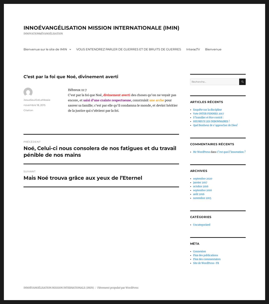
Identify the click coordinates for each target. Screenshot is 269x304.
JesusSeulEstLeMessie (37, 99)
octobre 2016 (200, 186)
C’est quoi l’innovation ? (231, 152)
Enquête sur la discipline (207, 109)
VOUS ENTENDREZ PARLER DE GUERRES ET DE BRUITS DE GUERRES (128, 49)
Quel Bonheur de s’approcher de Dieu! (215, 125)
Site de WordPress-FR (206, 263)
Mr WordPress (201, 152)
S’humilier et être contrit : (208, 117)
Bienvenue (213, 49)
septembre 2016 (202, 190)
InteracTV (193, 49)
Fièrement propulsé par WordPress (117, 287)
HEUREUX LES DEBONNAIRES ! (211, 121)
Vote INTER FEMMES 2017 (208, 113)
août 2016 (199, 194)
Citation (28, 110)
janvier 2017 (200, 182)
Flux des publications (205, 255)
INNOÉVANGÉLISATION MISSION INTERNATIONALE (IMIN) (101, 28)
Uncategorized (201, 224)
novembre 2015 (202, 198)
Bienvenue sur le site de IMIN (45, 49)
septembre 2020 (202, 178)
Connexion (199, 251)
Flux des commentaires (207, 259)
